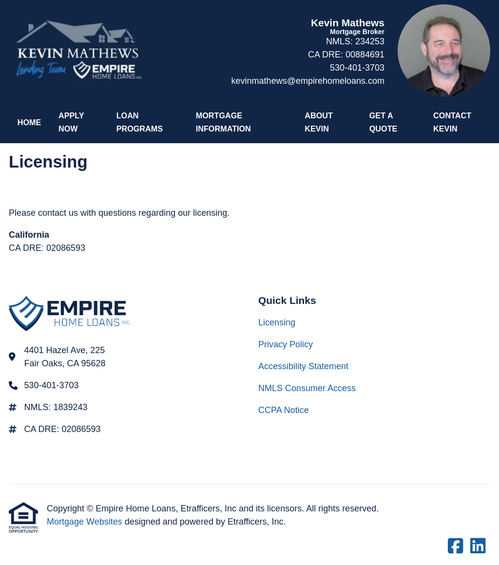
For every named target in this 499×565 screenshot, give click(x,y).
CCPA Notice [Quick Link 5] (283, 410)
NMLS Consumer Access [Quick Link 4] (307, 388)
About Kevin (319, 122)
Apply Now (71, 122)
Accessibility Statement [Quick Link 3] (303, 366)
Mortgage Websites (86, 522)
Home (29, 122)
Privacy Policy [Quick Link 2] (285, 344)
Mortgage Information (223, 122)
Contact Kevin (452, 122)
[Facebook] (455, 546)
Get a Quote (383, 122)
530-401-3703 (357, 68)
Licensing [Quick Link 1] (276, 322)
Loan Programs (139, 122)
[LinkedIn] (478, 546)
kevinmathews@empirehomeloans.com (307, 81)
